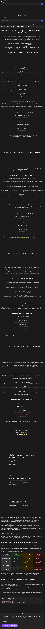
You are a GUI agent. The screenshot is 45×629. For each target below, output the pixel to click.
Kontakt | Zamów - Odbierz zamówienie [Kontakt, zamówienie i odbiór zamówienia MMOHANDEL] (9, 625)
